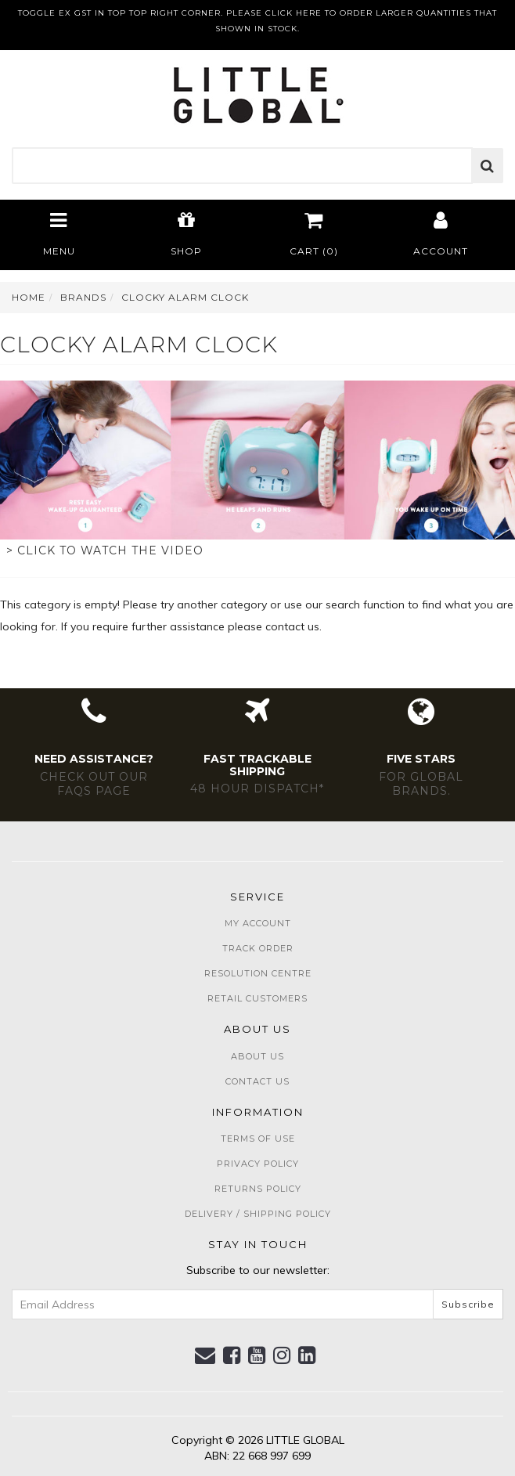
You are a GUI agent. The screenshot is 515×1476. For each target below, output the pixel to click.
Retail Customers (257, 998)
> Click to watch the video (104, 550)
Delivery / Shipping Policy (258, 1213)
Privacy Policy (258, 1163)
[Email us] (205, 1355)
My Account (258, 923)
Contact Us (257, 1081)
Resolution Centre (258, 973)
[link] (232, 1355)
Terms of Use (258, 1138)
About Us (257, 1056)
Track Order (258, 948)
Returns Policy (257, 1188)
